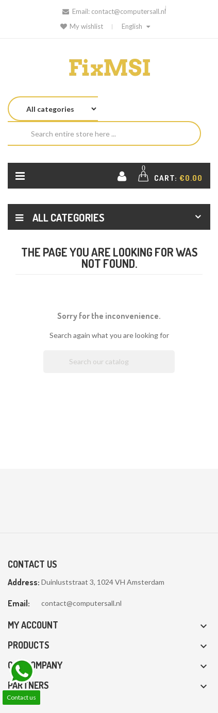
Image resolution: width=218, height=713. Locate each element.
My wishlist (81, 26)
